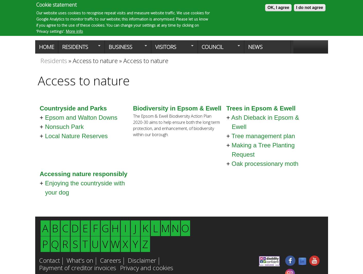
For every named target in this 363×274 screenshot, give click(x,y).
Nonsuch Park (64, 126)
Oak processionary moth (265, 163)
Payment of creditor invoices (77, 268)
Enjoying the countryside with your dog (85, 188)
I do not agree (309, 7)
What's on (80, 261)
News (255, 46)
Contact (49, 261)
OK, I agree (278, 7)
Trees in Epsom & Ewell (260, 108)
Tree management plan (263, 136)
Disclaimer (142, 261)
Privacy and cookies (146, 268)
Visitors (172, 48)
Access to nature (95, 60)
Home (46, 46)
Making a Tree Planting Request (263, 150)
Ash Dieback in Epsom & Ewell (265, 122)
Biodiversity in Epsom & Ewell (177, 108)
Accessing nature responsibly (83, 173)
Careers (110, 261)
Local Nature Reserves (76, 136)
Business (126, 48)
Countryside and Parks (73, 108)
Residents (79, 48)
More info (74, 31)
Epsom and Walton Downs (81, 117)
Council (219, 48)
